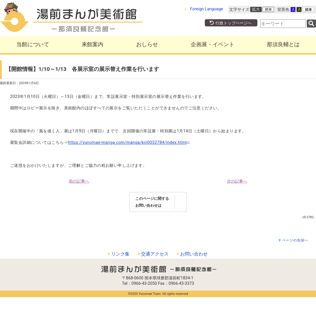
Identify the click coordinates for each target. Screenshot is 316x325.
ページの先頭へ (295, 240)
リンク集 (119, 254)
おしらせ (147, 44)
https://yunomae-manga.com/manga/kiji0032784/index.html (129, 142)
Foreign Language (206, 9)
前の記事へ (79, 181)
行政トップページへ (230, 23)
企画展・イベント (212, 44)
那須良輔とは (283, 44)
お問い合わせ (192, 254)
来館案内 (92, 44)
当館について (32, 44)
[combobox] (283, 24)
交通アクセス (153, 254)
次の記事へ (237, 181)
